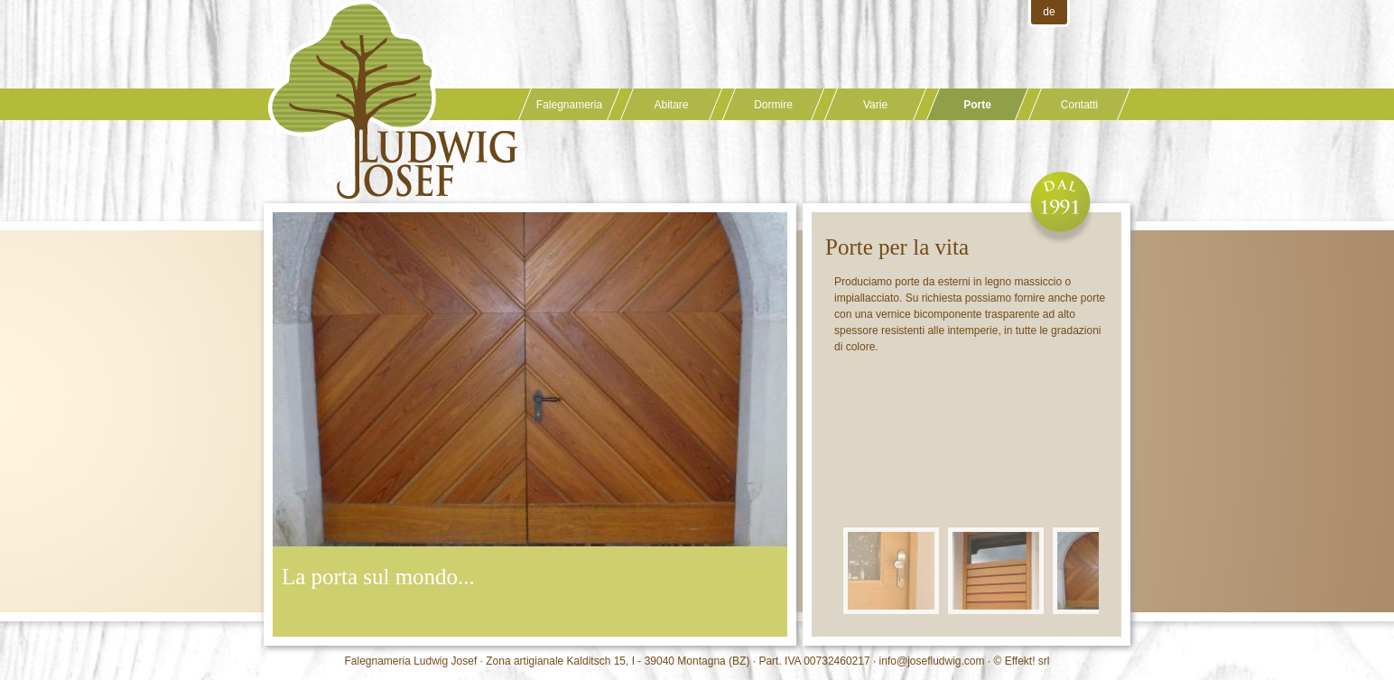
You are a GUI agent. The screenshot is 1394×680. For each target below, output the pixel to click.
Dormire (773, 104)
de (1049, 11)
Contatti (1079, 104)
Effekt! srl (1027, 661)
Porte (977, 104)
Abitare (671, 104)
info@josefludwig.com (932, 661)
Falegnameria (569, 104)
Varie (875, 104)
